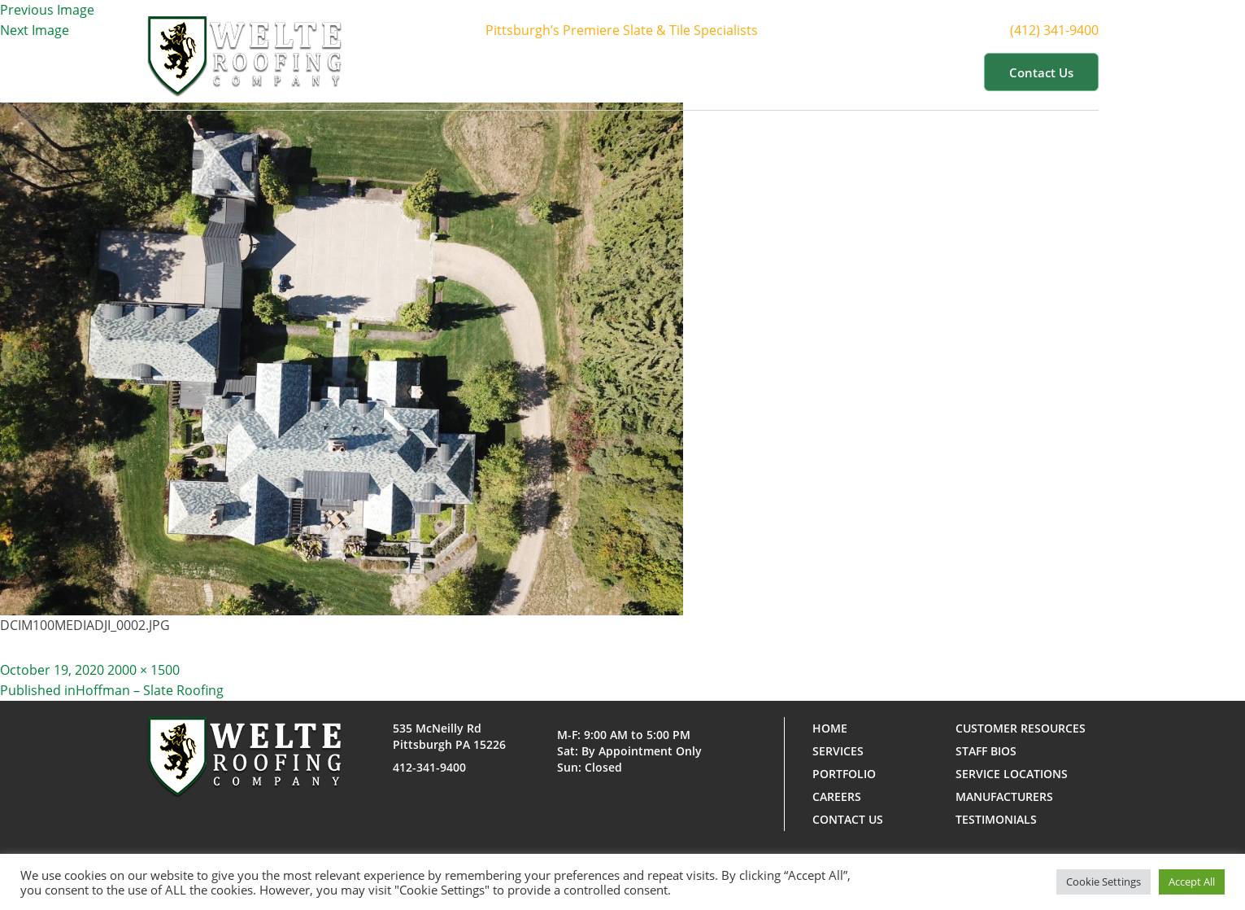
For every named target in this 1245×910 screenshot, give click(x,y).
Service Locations (1012, 773)
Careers (836, 796)
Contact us (1041, 72)
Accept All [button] (1192, 881)
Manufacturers (1004, 796)
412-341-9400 (429, 767)
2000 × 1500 (143, 670)
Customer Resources (894, 71)
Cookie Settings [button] (1103, 881)
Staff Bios (986, 751)
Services (678, 71)
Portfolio (767, 71)
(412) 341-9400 (1064, 30)
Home (508, 71)
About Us (586, 71)
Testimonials (996, 819)
